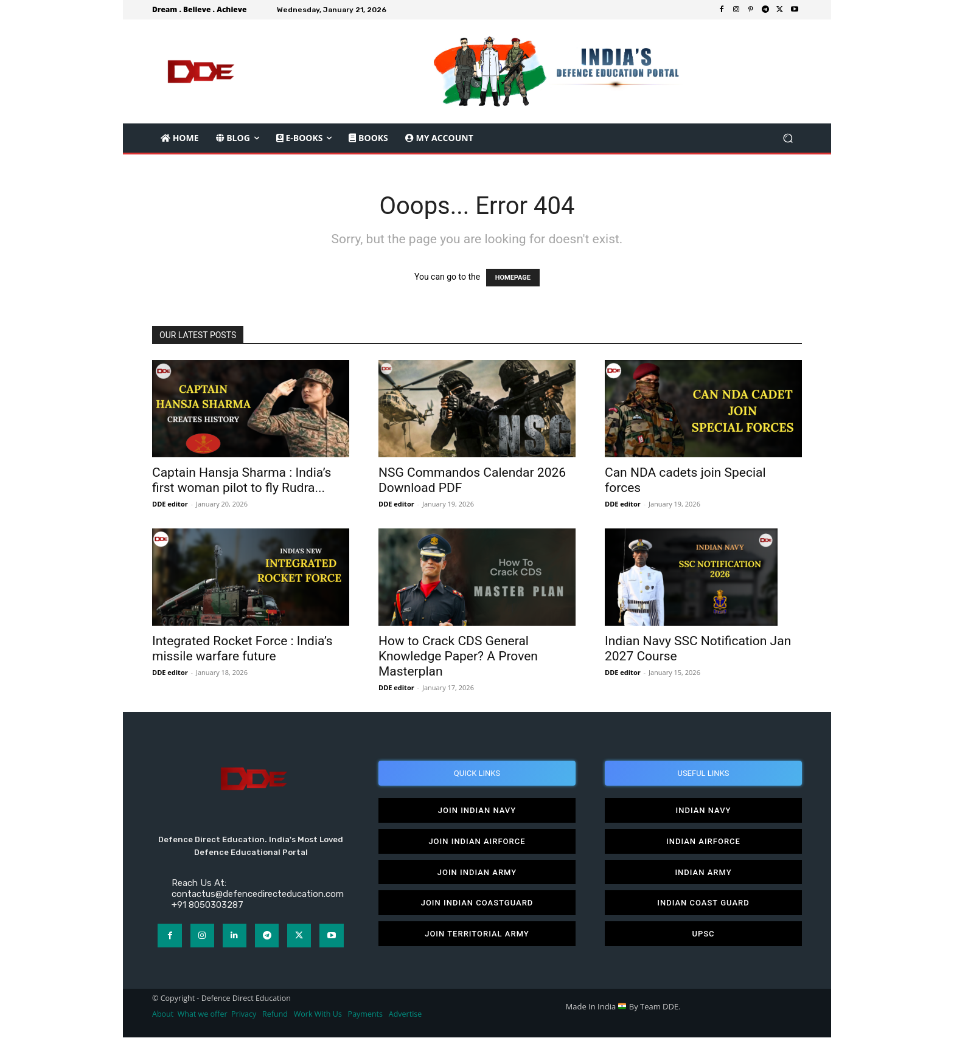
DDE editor (170, 503)
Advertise (405, 1014)
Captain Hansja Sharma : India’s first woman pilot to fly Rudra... (241, 480)
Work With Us (318, 1014)
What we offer (203, 1014)
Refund (275, 1014)
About (162, 1014)
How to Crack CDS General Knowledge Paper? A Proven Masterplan (458, 656)
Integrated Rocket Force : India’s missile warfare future (242, 648)
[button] (787, 138)
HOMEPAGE (513, 278)
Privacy (244, 1014)
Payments (365, 1014)
